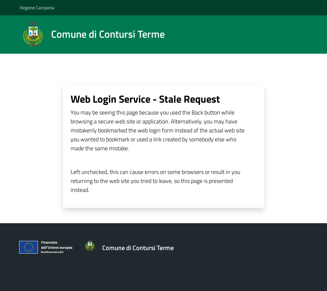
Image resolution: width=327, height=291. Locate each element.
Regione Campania (37, 7)
